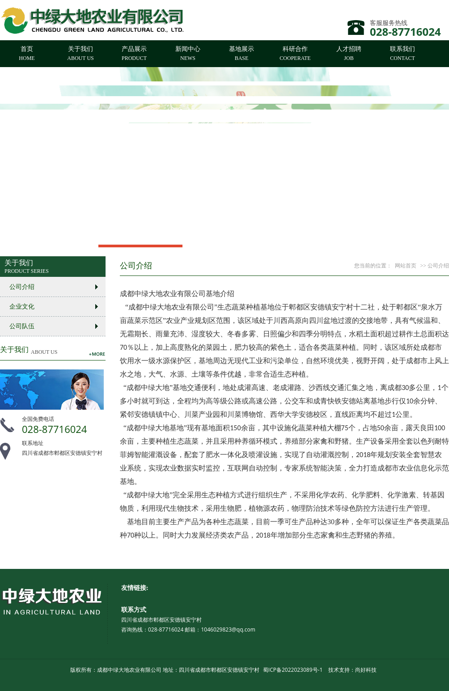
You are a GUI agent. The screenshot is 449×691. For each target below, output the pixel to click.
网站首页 (405, 266)
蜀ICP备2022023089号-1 (292, 670)
